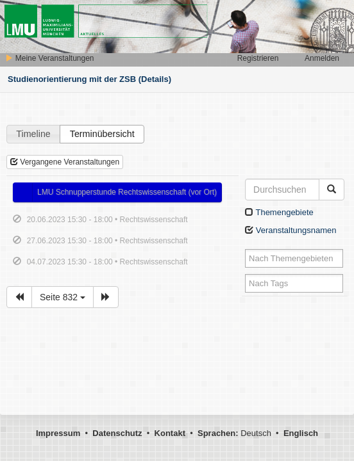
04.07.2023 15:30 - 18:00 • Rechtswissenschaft (107, 261)
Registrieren (258, 58)
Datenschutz (117, 433)
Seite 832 (62, 297)
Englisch (300, 433)
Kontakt (170, 433)
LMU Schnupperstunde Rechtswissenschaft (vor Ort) (127, 192)
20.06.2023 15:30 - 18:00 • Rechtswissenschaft (107, 219)
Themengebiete (279, 212)
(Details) (155, 79)
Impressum (58, 433)
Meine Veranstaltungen (49, 58)
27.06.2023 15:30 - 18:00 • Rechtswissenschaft (107, 240)
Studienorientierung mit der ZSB (72, 79)
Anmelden (322, 58)
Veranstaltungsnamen (290, 230)
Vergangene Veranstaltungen (64, 162)
